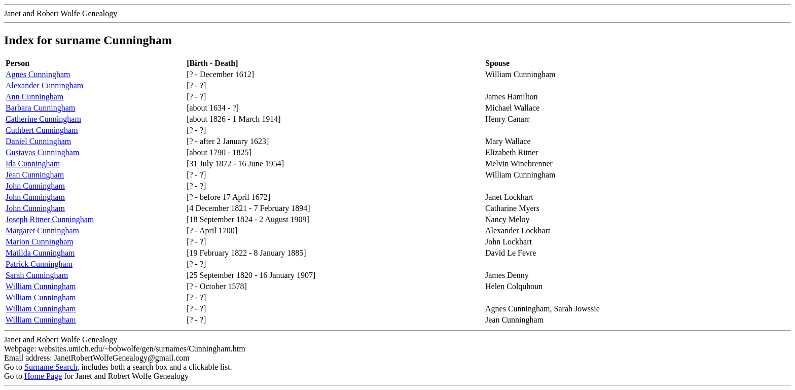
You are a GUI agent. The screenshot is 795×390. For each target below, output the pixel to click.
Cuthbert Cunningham (42, 130)
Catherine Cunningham (43, 119)
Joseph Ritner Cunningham (50, 219)
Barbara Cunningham (40, 107)
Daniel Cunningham (38, 141)
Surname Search (50, 367)
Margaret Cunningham (42, 230)
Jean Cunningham (35, 174)
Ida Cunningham (33, 163)
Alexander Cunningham (44, 85)
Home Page (43, 376)
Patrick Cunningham (39, 264)
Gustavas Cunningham (42, 152)
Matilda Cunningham (40, 253)
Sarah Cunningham (37, 275)
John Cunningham (35, 186)
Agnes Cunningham (38, 74)
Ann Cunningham (34, 96)
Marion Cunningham (40, 241)
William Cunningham (41, 286)
